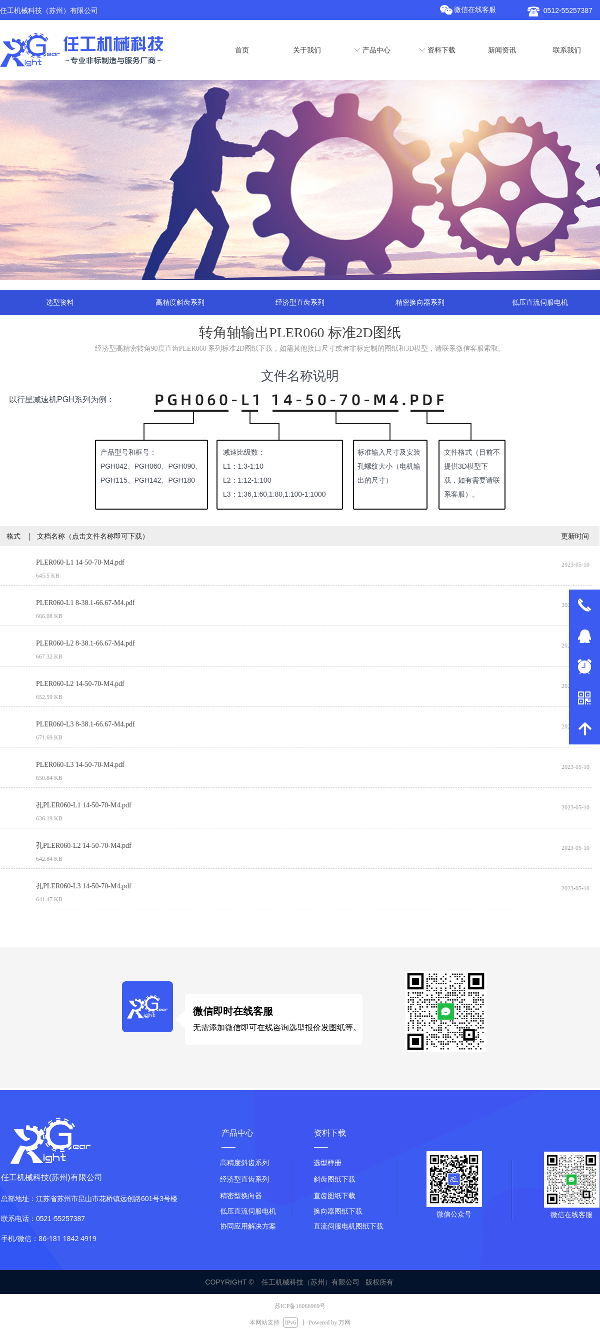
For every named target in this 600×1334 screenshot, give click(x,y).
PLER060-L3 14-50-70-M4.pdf (80, 764)
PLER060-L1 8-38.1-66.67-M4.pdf (85, 603)
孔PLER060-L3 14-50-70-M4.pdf (84, 886)
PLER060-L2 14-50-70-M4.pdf (80, 683)
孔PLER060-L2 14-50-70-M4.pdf (84, 845)
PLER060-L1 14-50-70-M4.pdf (80, 562)
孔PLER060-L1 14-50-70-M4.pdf (84, 805)
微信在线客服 (475, 9)
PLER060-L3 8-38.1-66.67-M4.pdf (85, 724)
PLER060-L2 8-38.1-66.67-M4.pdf (85, 643)
